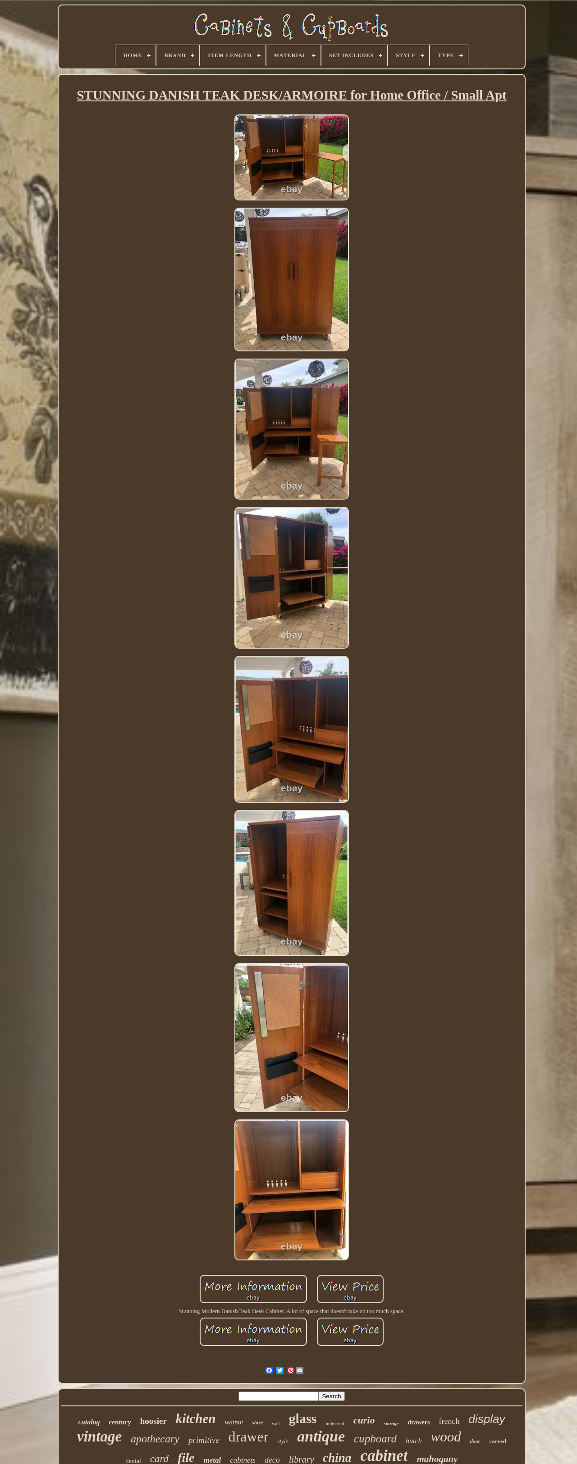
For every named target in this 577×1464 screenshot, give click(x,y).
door (475, 1441)
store (257, 1422)
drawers (419, 1422)
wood (446, 1437)
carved (497, 1441)
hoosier (153, 1421)
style (282, 1441)
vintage (99, 1436)
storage (391, 1423)
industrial (334, 1423)
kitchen (196, 1418)
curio (364, 1420)
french (449, 1421)
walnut (233, 1422)
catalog (89, 1422)
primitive (204, 1440)
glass (303, 1418)
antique (321, 1436)
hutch (414, 1441)
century (120, 1422)
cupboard (375, 1438)
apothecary (155, 1439)
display (486, 1419)
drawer (249, 1436)
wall (275, 1423)
